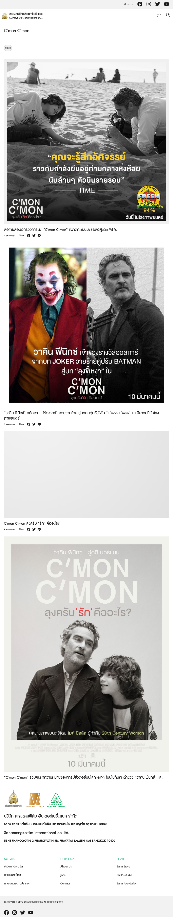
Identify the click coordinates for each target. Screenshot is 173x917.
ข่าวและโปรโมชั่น (13, 866)
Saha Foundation (127, 883)
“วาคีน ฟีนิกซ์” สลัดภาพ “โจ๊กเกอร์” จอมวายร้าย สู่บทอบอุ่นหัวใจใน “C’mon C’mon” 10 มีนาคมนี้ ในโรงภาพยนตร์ (81, 415)
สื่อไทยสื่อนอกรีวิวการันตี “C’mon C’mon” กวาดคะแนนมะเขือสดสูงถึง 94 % (60, 230)
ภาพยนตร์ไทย (12, 875)
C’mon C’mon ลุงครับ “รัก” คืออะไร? (31, 524)
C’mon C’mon (16, 30)
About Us (66, 866)
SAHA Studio (124, 875)
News (8, 48)
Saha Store (123, 866)
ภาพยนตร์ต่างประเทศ (17, 883)
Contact (65, 883)
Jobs (62, 875)
